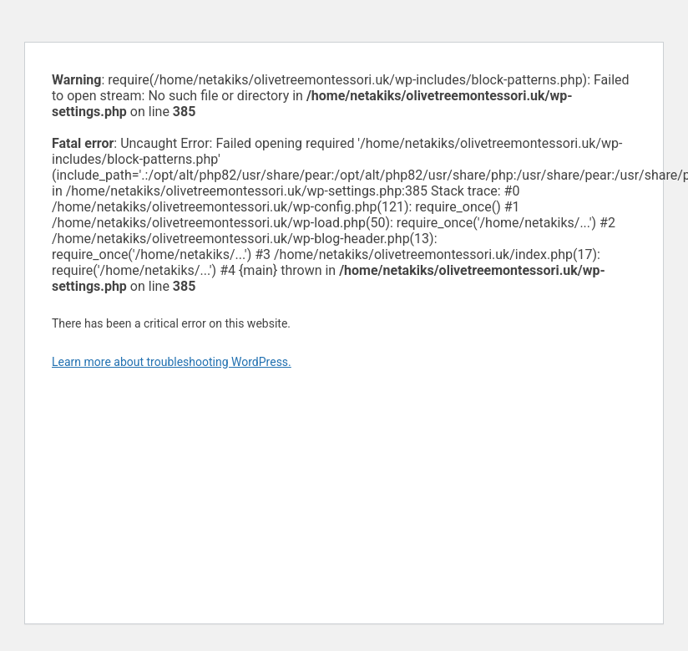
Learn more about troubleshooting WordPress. (171, 362)
